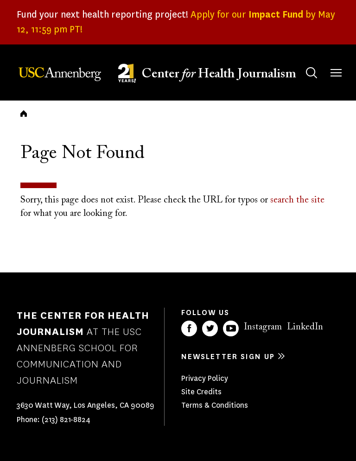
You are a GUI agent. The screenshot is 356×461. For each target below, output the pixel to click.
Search (302, 63)
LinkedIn (305, 327)
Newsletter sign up (228, 356)
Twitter (210, 328)
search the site (297, 200)
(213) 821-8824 (66, 419)
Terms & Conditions (214, 405)
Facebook (189, 328)
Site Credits (201, 392)
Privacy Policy (204, 378)
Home (23, 113)
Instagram (263, 327)
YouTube (231, 328)
